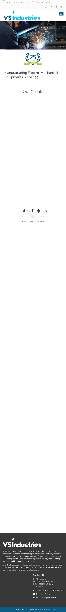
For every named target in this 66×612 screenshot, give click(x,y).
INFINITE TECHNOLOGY (47, 609)
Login (61, 6)
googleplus (46, 6)
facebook (56, 6)
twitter (51, 6)
